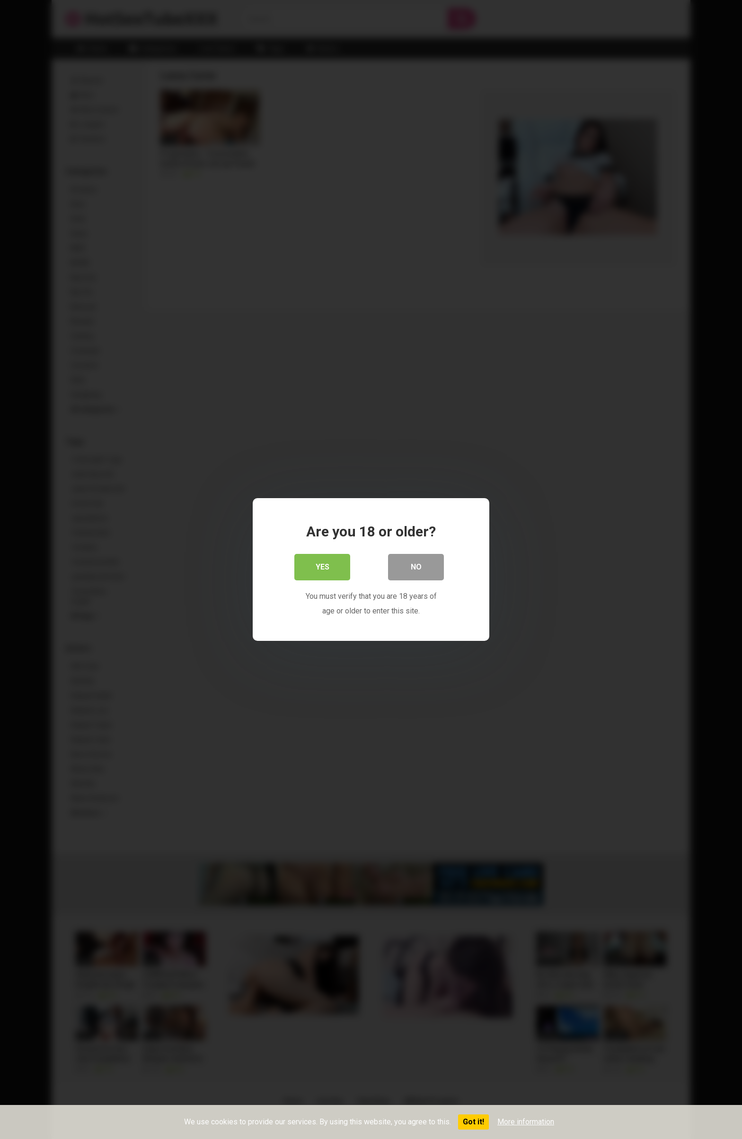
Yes (322, 566)
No (416, 566)
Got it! (473, 1121)
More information (525, 1121)
